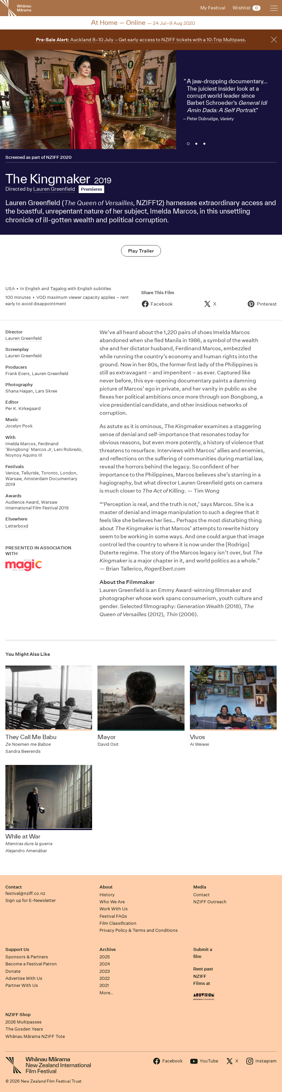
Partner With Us (21, 985)
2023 (104, 971)
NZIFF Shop (18, 1014)
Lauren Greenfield (54, 189)
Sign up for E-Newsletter (30, 900)
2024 (104, 964)
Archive (107, 949)
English (32, 288)
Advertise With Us (23, 978)
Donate (13, 971)
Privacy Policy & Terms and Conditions (138, 930)
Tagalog (58, 288)
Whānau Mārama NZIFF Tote (35, 1036)
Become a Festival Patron (31, 964)
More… (106, 993)
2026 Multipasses (23, 1022)
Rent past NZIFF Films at (203, 976)
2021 (104, 985)
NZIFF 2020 (59, 157)
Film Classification (117, 923)
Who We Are (112, 902)
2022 (104, 978)
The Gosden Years (24, 1029)
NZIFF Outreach (210, 902)
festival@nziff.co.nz (25, 893)
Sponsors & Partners (26, 957)
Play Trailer (141, 251)
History (107, 895)
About (106, 887)
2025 (104, 957)
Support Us (17, 949)
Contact (13, 887)
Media (199, 887)
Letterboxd (16, 526)
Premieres (91, 189)
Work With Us (113, 909)
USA (10, 288)
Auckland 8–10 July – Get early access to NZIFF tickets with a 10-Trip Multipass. (141, 40)
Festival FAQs (113, 916)
